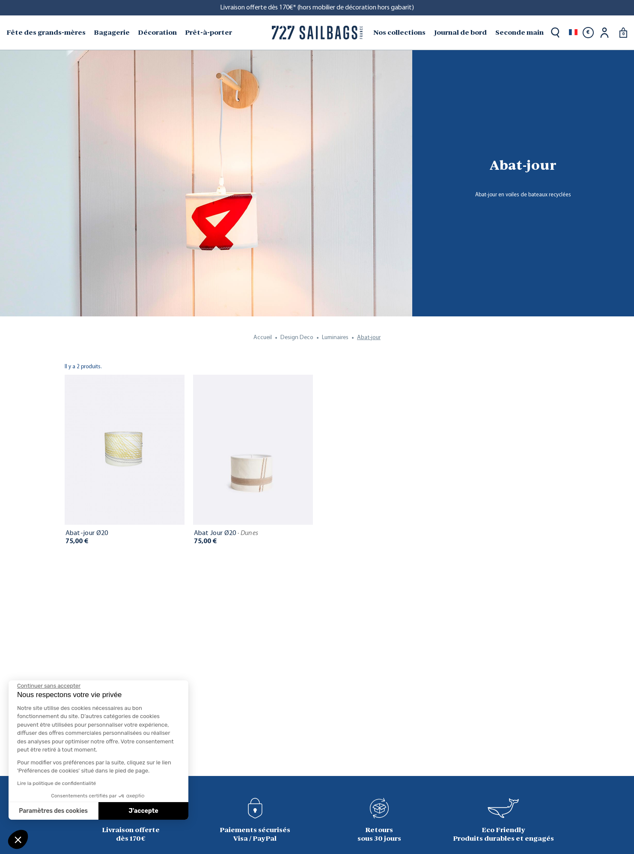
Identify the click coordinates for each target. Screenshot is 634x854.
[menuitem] (46, 32)
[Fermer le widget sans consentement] (49, 686)
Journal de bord (460, 32)
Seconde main (519, 32)
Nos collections (399, 32)
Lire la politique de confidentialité (56, 783)
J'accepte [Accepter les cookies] (143, 811)
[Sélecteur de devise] (588, 32)
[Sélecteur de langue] (573, 32)
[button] (18, 839)
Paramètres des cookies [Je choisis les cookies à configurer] (53, 811)
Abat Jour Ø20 (226, 533)
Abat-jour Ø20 (86, 533)
